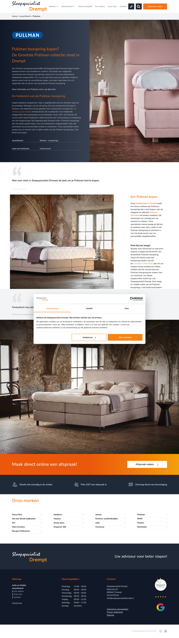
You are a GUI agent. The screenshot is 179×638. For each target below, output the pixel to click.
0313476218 (113, 595)
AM (13, 522)
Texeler (140, 522)
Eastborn (58, 514)
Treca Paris (17, 514)
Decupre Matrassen (21, 531)
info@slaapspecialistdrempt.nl (120, 598)
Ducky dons (59, 522)
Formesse (99, 527)
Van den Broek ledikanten (24, 518)
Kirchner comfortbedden (106, 518)
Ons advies (100, 6)
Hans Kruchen (18, 527)
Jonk (97, 522)
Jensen (98, 514)
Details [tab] (89, 308)
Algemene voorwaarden (117, 609)
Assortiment (68, 6)
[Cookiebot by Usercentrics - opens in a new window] (132, 299)
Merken (53, 6)
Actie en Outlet (85, 6)
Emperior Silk (60, 527)
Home (14, 16)
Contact (123, 6)
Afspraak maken (155, 6)
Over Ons (112, 6)
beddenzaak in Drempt (146, 203)
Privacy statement (115, 612)
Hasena (57, 518)
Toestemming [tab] (52, 308)
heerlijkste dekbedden (143, 263)
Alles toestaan (125, 337)
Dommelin (142, 527)
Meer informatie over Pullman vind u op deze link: (34, 89)
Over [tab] (127, 308)
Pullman (141, 514)
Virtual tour (17, 603)
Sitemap (110, 615)
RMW (140, 518)
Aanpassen (89, 337)
